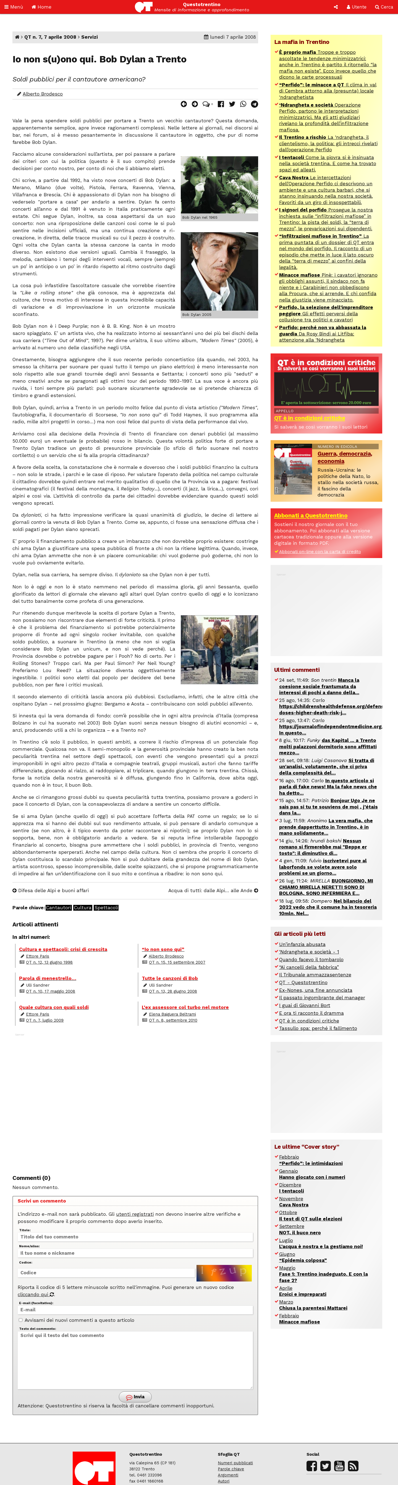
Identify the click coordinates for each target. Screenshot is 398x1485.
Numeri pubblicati (235, 1462)
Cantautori (58, 907)
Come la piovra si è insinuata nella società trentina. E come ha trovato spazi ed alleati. (327, 164)
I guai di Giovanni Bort (304, 1005)
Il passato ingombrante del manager (322, 997)
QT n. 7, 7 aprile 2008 (50, 37)
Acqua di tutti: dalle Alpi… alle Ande (213, 890)
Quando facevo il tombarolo (311, 959)
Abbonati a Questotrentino (311, 515)
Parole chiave (231, 1468)
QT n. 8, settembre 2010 (173, 1020)
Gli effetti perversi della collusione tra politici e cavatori (326, 314)
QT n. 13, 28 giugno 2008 (173, 991)
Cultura (82, 907)
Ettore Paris (37, 956)
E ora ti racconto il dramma (311, 1013)
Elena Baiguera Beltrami (172, 1014)
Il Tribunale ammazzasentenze (315, 974)
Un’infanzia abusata (302, 944)
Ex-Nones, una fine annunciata (315, 990)
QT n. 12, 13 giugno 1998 (49, 962)
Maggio (323, 1274)
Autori (223, 1481)
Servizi (89, 37)
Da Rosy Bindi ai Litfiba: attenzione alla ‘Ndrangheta (322, 334)
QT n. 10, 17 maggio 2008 (50, 991)
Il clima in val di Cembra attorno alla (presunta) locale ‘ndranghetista (327, 91)
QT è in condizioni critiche (309, 418)
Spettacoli (106, 907)
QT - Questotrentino (303, 982)
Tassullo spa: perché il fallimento (318, 1028)
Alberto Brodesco (43, 94)
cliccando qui (36, 1294)
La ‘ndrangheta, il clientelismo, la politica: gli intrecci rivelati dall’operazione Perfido (328, 143)
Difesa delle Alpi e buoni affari (50, 890)
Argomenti (228, 1475)
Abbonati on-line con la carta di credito (320, 551)
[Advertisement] (135, 1098)
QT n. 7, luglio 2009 (45, 1020)
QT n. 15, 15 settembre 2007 (177, 962)
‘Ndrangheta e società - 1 (309, 952)
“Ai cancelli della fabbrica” (309, 967)
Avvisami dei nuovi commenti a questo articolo (76, 1320)
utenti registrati (135, 1214)
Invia (135, 1397)
